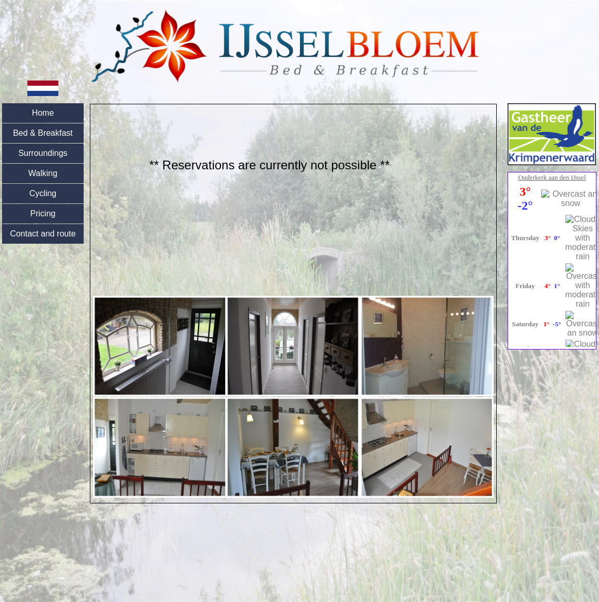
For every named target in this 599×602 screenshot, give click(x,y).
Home (43, 112)
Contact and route (42, 233)
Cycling (42, 193)
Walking (42, 173)
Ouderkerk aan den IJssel (552, 177)
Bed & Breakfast (43, 133)
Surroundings (42, 153)
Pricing (43, 213)
